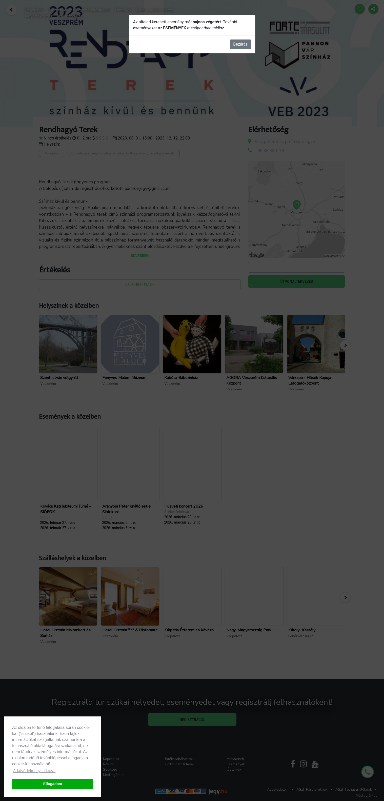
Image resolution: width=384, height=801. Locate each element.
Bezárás (240, 44)
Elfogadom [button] (52, 784)
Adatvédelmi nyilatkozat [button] (34, 771)
